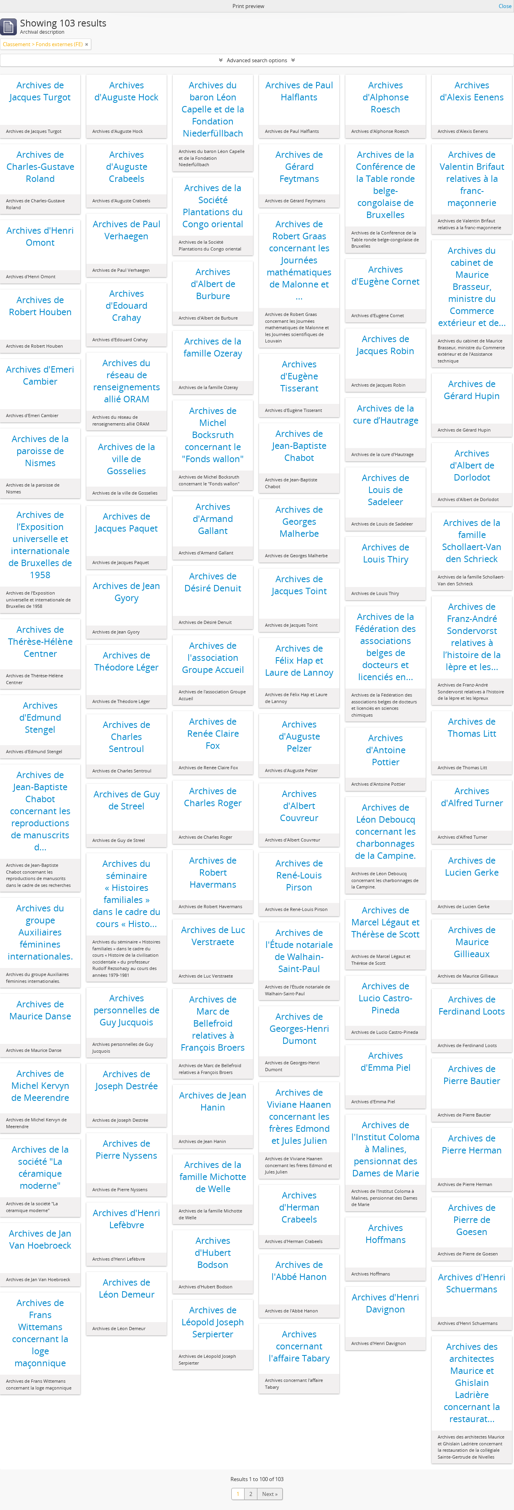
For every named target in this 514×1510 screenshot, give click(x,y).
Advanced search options (257, 60)
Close (505, 6)
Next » (269, 1494)
